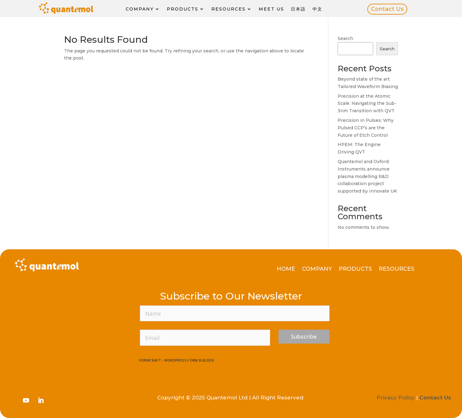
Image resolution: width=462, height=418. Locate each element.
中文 (317, 9)
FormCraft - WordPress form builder (176, 360)
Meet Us (271, 9)
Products (182, 9)
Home (286, 269)
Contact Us (387, 9)
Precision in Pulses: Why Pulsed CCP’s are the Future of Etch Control (366, 128)
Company (140, 9)
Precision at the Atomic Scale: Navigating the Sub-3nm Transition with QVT (367, 103)
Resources (228, 9)
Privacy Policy (396, 397)
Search (345, 38)
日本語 (298, 9)
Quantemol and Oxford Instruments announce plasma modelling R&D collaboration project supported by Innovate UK (367, 176)
